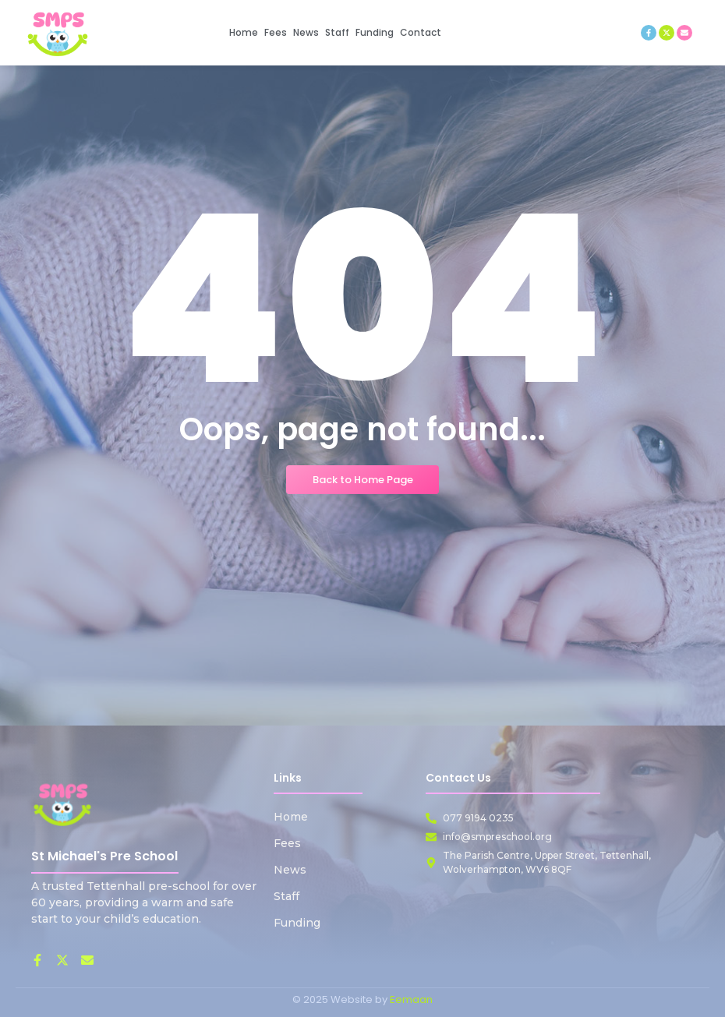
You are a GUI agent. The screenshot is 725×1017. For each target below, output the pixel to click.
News (290, 870)
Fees (287, 843)
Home (291, 817)
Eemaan (411, 999)
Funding (297, 923)
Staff (286, 896)
